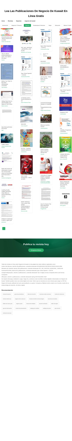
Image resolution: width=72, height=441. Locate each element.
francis (3, 60)
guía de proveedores (19, 294)
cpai (2, 130)
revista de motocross (59, 294)
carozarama (23, 151)
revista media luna (7, 298)
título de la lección (32, 294)
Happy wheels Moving (45, 110)
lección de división (43, 303)
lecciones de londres (52, 298)
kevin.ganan (63, 205)
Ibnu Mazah (62, 188)
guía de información (7, 308)
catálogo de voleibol (34, 308)
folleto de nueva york (7, 303)
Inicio (3, 21)
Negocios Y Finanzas (17, 25)
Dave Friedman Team (26, 102)
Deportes (18, 21)
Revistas (10, 21)
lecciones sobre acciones (45, 294)
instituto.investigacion (6, 178)
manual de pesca (7, 294)
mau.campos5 (24, 125)
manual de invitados (30, 303)
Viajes (50, 25)
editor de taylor (54, 303)
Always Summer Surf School (6, 147)
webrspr (42, 154)
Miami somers (5, 106)
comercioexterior (64, 133)
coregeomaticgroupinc (65, 43)
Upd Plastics (4, 87)
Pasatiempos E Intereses (39, 25)
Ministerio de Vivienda (26, 52)
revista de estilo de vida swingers (36, 298)
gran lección (57, 308)
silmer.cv (62, 69)
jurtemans (4, 222)
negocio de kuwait (30, 21)
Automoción (5, 25)
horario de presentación (21, 308)
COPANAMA (63, 114)
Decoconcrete (24, 211)
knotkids (42, 81)
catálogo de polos (47, 308)
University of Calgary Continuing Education (45, 182)
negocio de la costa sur (20, 298)
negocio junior (19, 303)
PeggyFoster (43, 208)
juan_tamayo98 (63, 159)
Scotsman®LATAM (45, 49)
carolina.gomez (44, 128)
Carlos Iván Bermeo (6, 41)
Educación (57, 25)
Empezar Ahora (36, 250)
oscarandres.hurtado (45, 63)
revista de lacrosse (7, 313)
